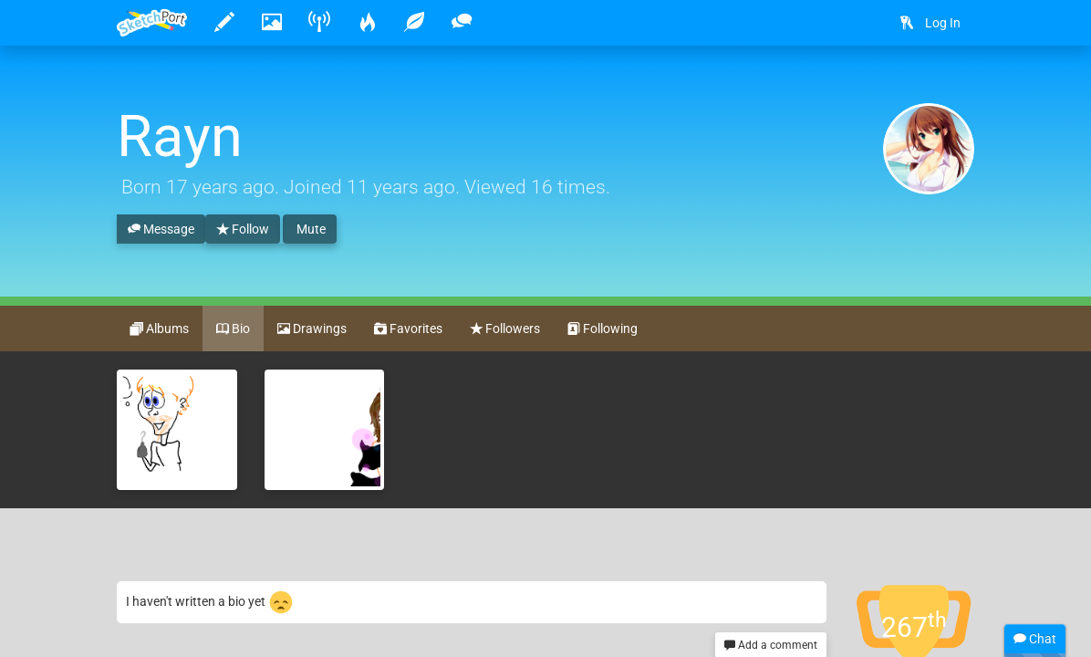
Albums (159, 329)
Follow (242, 230)
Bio (233, 329)
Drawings (312, 329)
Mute (310, 229)
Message (161, 230)
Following (602, 329)
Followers (505, 329)
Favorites (408, 329)
